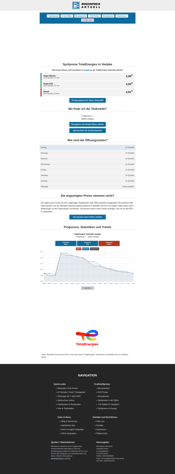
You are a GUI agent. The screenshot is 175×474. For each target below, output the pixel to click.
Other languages (68, 433)
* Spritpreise (53, 16)
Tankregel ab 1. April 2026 (69, 396)
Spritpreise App (68, 425)
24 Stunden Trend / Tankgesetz (71, 392)
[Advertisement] (87, 41)
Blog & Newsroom (69, 421)
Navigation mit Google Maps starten (87, 124)
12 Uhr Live (87, 20)
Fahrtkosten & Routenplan (69, 404)
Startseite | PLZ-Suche (67, 388)
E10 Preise (94, 16)
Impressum (101, 430)
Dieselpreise (108, 16)
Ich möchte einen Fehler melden (87, 217)
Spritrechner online (65, 400)
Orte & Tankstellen (65, 409)
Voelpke (86, 70)
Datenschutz (101, 433)
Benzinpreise (80, 16)
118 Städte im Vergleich (108, 404)
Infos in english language (72, 430)
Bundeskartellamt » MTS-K (60, 458)
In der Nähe (67, 16)
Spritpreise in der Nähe (108, 400)
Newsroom (121, 16)
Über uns (100, 421)
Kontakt (99, 425)
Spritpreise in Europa (107, 409)
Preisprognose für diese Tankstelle (87, 100)
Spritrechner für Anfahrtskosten (87, 130)
